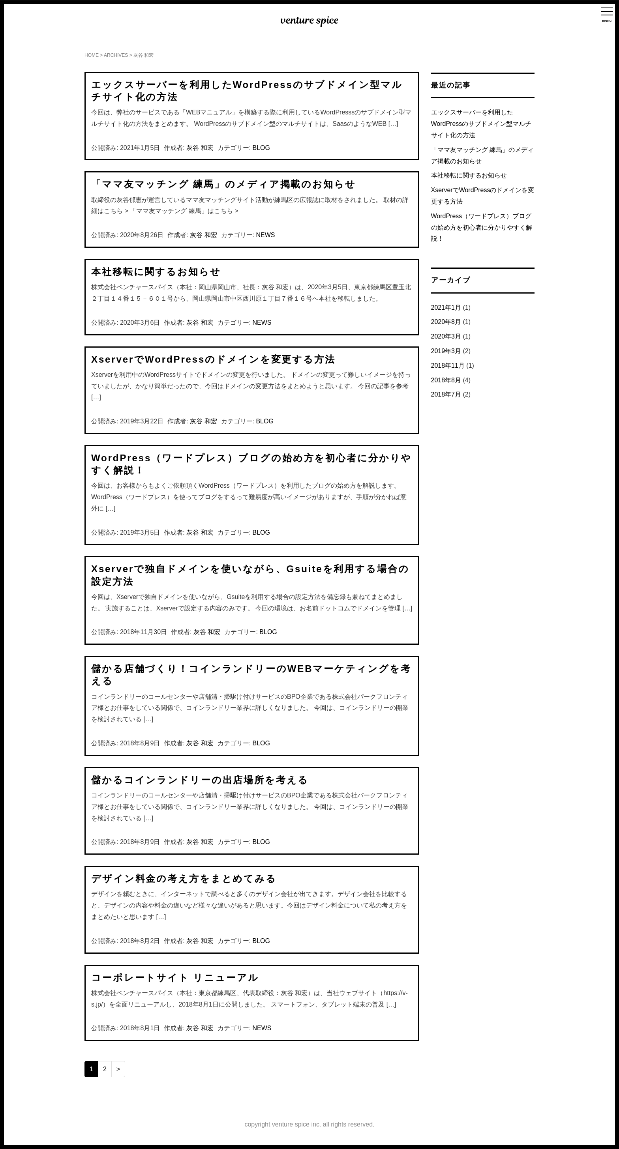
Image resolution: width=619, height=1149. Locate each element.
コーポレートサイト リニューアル (175, 977)
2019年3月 (446, 351)
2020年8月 (446, 321)
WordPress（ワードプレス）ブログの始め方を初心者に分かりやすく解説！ (481, 227)
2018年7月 (446, 394)
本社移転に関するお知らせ (156, 271)
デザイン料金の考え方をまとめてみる (184, 878)
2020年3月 (446, 336)
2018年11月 (448, 365)
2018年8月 (446, 380)
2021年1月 (446, 307)
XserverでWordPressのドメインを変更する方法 (213, 359)
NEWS (265, 235)
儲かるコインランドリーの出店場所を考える (200, 780)
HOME (91, 55)
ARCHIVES (116, 55)
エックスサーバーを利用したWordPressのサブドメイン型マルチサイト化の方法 (481, 123)
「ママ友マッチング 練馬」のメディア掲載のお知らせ (223, 184)
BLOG (261, 147)
